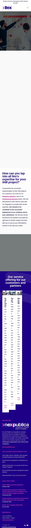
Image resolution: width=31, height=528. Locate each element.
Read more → (5, 407)
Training (12, 300)
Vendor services (5, 303)
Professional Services (10, 199)
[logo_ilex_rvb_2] (12, 7)
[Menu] (28, 8)
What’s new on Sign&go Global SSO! (12, 505)
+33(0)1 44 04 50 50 (8, 520)
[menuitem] (28, 8)
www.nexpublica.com (8, 447)
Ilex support (19, 301)
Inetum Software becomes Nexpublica (12, 484)
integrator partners (9, 196)
